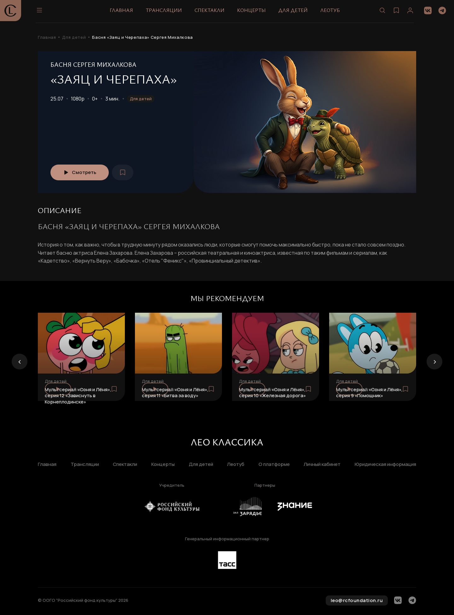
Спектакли (212, 12)
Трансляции (166, 12)
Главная (123, 12)
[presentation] (19, 361)
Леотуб (332, 12)
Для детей (295, 12)
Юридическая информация (385, 464)
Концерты (253, 12)
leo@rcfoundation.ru (357, 600)
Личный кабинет (322, 464)
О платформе (274, 464)
